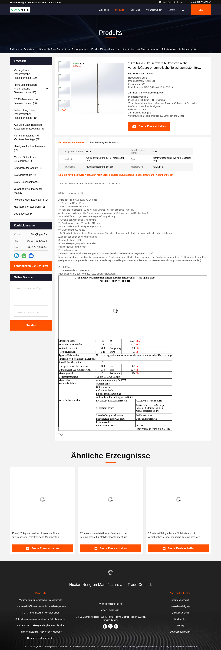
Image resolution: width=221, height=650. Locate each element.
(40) (25, 88)
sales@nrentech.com (171, 2)
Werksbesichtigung (180, 606)
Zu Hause (104, 10)
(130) (26, 74)
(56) (26, 101)
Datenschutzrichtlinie (180, 631)
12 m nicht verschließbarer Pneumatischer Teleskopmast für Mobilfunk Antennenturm (104, 535)
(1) (27, 182)
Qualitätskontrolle (180, 612)
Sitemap (180, 625)
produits (28, 49)
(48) (27, 137)
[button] (64, 110)
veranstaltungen (154, 10)
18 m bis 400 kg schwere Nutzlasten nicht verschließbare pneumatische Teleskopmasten (174, 535)
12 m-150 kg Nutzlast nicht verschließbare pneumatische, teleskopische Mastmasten (35, 535)
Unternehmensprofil (180, 600)
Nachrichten (180, 619)
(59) (29, 148)
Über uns (135, 10)
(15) (25, 159)
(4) (25, 175)
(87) (29, 126)
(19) (25, 114)
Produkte (119, 10)
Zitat (201, 10)
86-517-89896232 (200, 2)
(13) (28, 168)
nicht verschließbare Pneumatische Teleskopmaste (61, 49)
